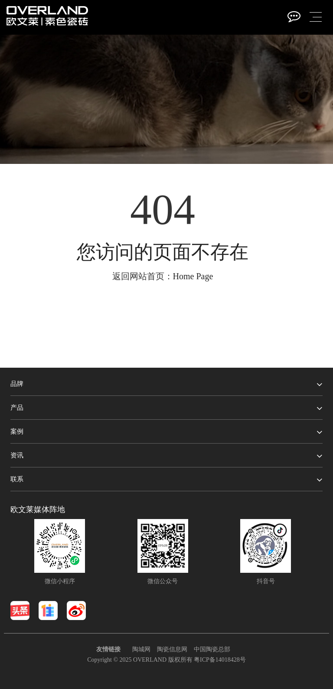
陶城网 (141, 649)
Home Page (193, 276)
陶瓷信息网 (172, 649)
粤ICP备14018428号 (220, 659)
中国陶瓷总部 (212, 649)
